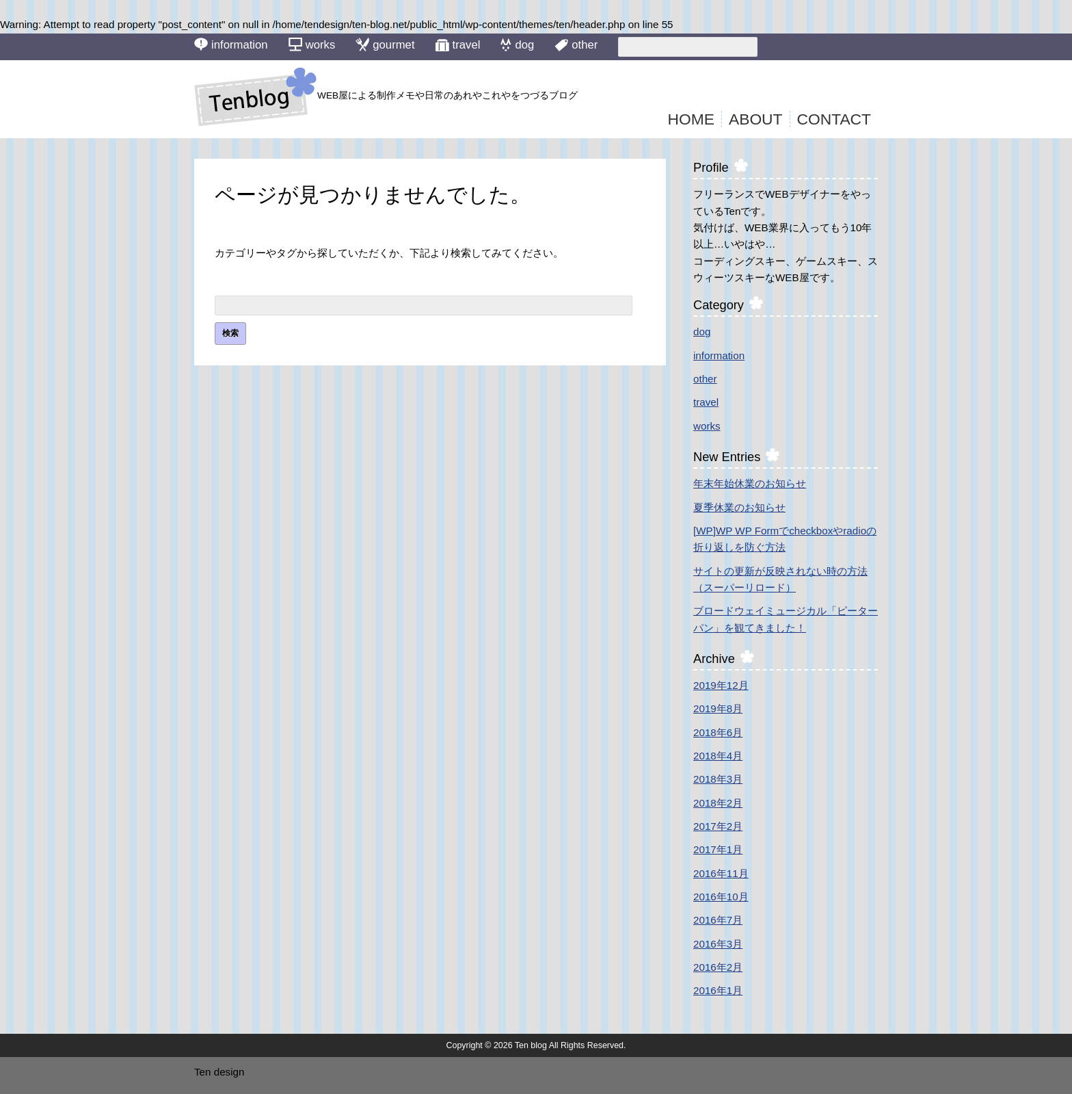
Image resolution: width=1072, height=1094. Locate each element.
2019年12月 (721, 685)
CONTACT (834, 119)
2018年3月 (717, 779)
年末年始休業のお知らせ (749, 483)
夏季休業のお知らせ (739, 507)
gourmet (385, 44)
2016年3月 (717, 944)
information (231, 44)
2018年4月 (717, 755)
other (576, 44)
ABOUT (756, 119)
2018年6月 (717, 732)
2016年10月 (721, 896)
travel (458, 44)
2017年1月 (717, 849)
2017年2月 (717, 826)
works (312, 44)
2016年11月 (721, 873)
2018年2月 (717, 803)
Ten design (219, 1072)
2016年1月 (717, 990)
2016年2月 (717, 967)
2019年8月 (717, 708)
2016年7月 (717, 920)
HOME (691, 119)
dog (517, 44)
